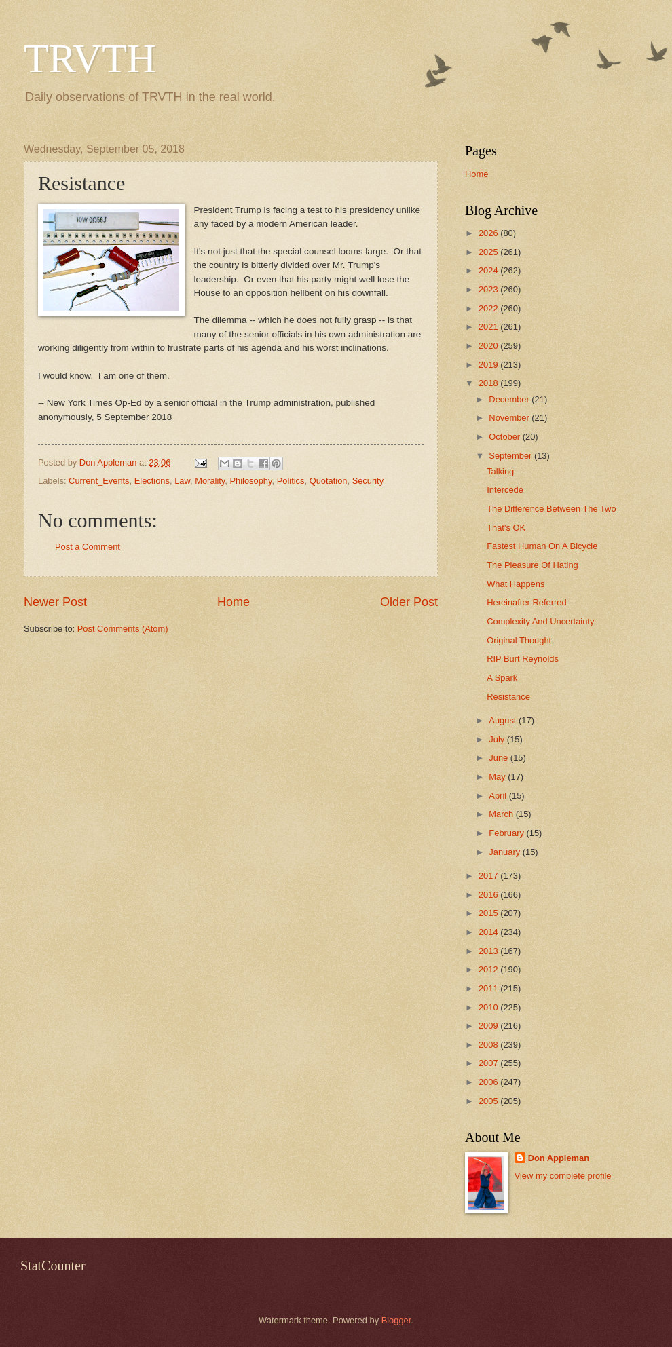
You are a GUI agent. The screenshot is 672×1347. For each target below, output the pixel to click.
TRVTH (90, 58)
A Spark (502, 677)
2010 (489, 1007)
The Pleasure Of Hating (532, 565)
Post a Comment (87, 547)
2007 (489, 1063)
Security (368, 481)
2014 (489, 932)
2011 (489, 988)
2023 (489, 289)
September (511, 456)
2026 (489, 233)
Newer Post (55, 602)
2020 (489, 346)
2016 (489, 895)
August (504, 720)
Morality (210, 481)
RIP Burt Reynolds (523, 658)
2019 (489, 365)
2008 (489, 1045)
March (502, 814)
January (505, 852)
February (507, 833)
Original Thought (519, 640)
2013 (489, 951)
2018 (489, 383)
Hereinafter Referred (526, 602)
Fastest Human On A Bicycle (542, 546)
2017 (489, 876)
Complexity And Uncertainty (540, 621)
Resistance (508, 696)
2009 (489, 1026)
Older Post (409, 602)
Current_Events (99, 481)
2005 (489, 1101)
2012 (489, 969)
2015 (489, 913)
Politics (291, 481)
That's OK (506, 528)
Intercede (505, 490)
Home (233, 602)
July (497, 739)
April (498, 796)
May (498, 777)
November (510, 418)
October (505, 437)
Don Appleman (558, 1158)
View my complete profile (563, 1176)
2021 (489, 327)
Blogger (396, 1320)
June (499, 758)
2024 (489, 270)
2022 (489, 308)
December (510, 399)
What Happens (515, 584)
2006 (489, 1082)
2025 (489, 252)
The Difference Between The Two (551, 509)
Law (182, 481)
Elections (152, 481)
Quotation (329, 481)
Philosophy (250, 481)
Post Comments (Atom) (122, 629)
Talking (500, 471)
